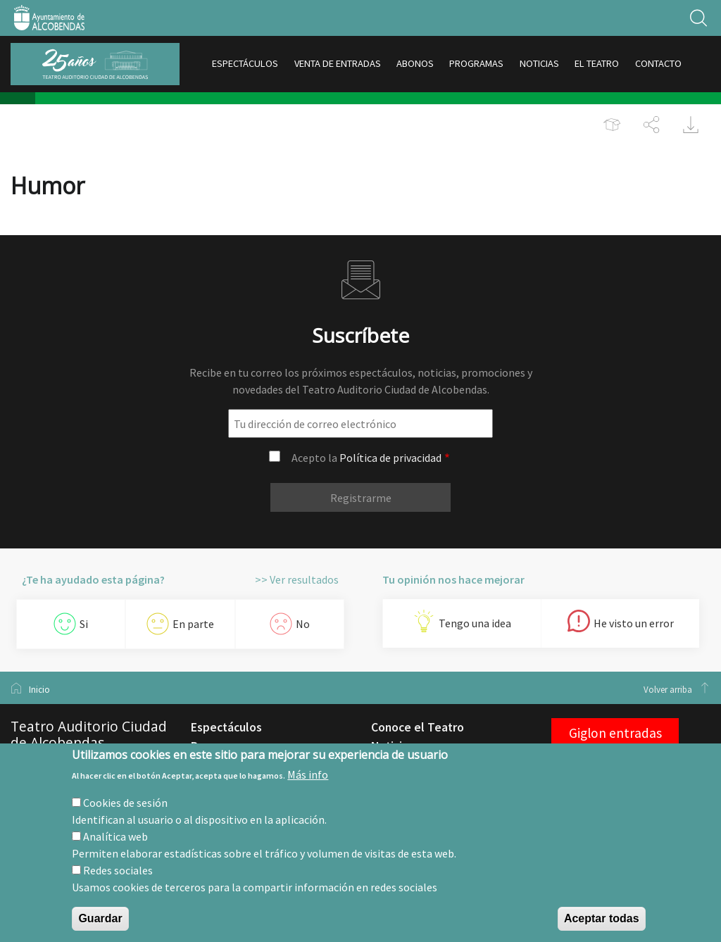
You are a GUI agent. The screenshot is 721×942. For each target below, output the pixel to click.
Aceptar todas (601, 918)
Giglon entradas (615, 732)
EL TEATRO (597, 63)
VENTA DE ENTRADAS (337, 63)
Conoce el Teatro (417, 727)
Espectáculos (226, 727)
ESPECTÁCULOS (245, 63)
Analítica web (115, 836)
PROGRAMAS (476, 63)
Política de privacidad (390, 458)
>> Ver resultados (297, 579)
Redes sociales (118, 870)
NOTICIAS (539, 63)
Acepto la (366, 458)
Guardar (100, 918)
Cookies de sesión (125, 803)
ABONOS (415, 63)
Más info (307, 774)
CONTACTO (658, 63)
